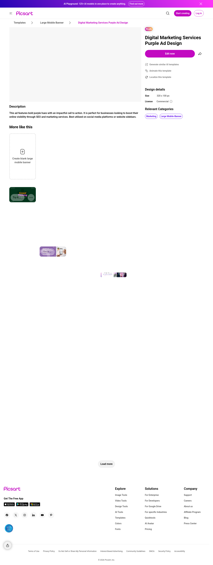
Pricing (148, 529)
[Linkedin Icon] (33, 515)
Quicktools (150, 517)
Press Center (190, 523)
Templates (120, 517)
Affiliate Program (192, 512)
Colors (118, 523)
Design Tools (121, 506)
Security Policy (164, 551)
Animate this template (160, 71)
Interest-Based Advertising (111, 551)
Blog (186, 517)
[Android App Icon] (22, 505)
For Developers (152, 500)
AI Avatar (149, 523)
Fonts (118, 529)
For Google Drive (153, 506)
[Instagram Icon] (24, 515)
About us (188, 506)
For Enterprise (152, 495)
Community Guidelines (135, 551)
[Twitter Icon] (16, 515)
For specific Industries (156, 512)
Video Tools (121, 500)
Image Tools (121, 495)
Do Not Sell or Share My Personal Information (78, 551)
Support (188, 495)
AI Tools (119, 512)
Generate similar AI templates (164, 64)
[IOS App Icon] (9, 505)
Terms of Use (33, 551)
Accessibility (179, 551)
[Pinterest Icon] (51, 515)
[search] (168, 13)
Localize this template (160, 77)
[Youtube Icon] (42, 515)
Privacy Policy (49, 551)
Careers (188, 500)
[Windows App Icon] (35, 505)
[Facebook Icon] (7, 515)
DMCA (151, 551)
